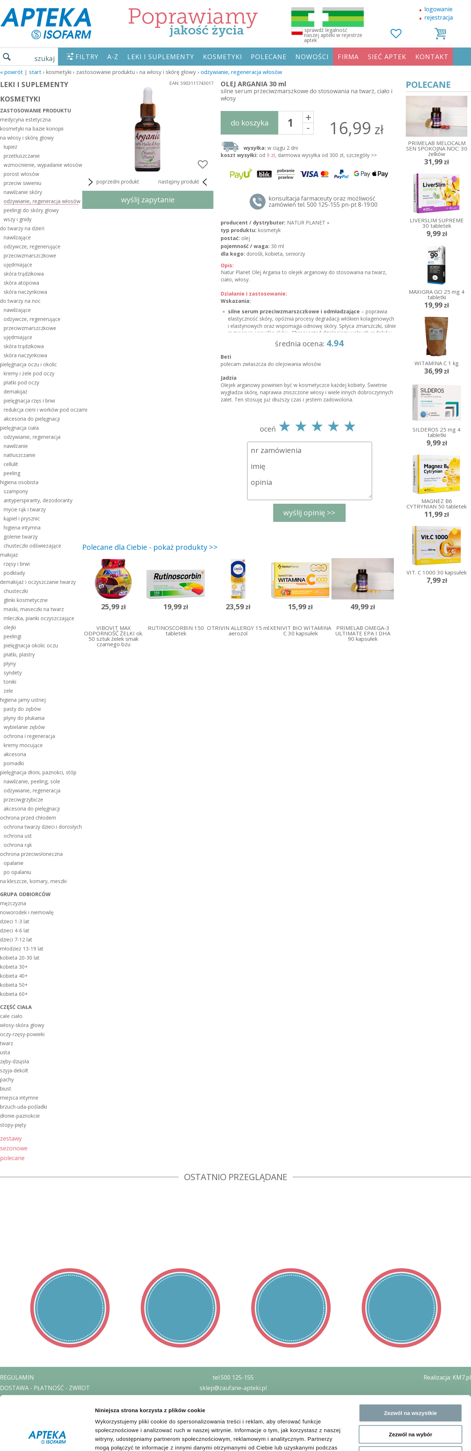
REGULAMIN (17, 1377)
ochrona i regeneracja (29, 736)
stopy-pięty (13, 1124)
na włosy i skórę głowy (27, 137)
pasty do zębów (22, 708)
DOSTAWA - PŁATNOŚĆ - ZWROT (45, 1388)
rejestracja (438, 17)
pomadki (14, 763)
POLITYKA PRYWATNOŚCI (35, 1398)
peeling (12, 473)
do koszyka (249, 123)
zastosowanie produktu (35, 110)
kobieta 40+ (14, 975)
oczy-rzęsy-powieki (22, 1034)
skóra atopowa (21, 282)
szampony (16, 491)
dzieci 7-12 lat (16, 939)
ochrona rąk (18, 844)
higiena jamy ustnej (23, 699)
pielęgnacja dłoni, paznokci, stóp (38, 772)
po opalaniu (17, 872)
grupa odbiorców (25, 894)
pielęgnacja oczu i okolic (28, 364)
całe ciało (11, 1016)
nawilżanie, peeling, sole (32, 781)
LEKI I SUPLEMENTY (160, 56)
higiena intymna (22, 527)
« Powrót (11, 71)
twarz (6, 1043)
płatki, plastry (19, 654)
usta (5, 1052)
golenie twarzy (21, 536)
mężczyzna (13, 903)
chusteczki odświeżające (32, 545)
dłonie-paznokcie (20, 1115)
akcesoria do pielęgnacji (32, 418)
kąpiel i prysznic (22, 518)
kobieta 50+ (14, 984)
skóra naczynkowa (25, 291)
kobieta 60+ (14, 993)
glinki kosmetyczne (26, 600)
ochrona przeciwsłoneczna (31, 853)
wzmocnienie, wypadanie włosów (41, 164)
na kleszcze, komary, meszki (33, 881)
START (35, 71)
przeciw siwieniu (22, 183)
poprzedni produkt (112, 182)
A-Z (112, 56)
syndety (13, 672)
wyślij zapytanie (148, 200)
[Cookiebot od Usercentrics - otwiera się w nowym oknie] (47, 1223)
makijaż (9, 554)
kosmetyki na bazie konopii (31, 128)
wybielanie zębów (24, 727)
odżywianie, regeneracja (32, 436)
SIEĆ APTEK (387, 56)
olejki (10, 627)
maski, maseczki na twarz (34, 609)
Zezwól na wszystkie (410, 1149)
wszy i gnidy (18, 219)
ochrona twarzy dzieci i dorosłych (41, 826)
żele (8, 690)
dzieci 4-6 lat (14, 930)
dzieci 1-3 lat (14, 921)
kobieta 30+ (14, 966)
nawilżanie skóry (23, 192)
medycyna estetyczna (25, 119)
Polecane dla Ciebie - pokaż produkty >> (150, 547)
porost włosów (21, 173)
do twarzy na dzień (22, 228)
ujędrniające (18, 264)
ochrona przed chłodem (28, 817)
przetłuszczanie (22, 155)
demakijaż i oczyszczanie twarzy (38, 581)
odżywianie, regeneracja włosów (241, 71)
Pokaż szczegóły (386, 1223)
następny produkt (184, 182)
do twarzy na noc (20, 300)
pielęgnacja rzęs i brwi (29, 400)
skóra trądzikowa (24, 273)
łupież (10, 146)
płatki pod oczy (21, 382)
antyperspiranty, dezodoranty (38, 500)
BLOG (8, 1430)
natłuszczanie (20, 455)
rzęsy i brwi (17, 563)
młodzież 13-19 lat (21, 948)
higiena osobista (19, 482)
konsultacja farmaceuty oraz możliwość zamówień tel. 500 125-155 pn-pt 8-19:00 (323, 201)
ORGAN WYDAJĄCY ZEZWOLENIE (44, 1419)
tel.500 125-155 (233, 1377)
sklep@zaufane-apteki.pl (233, 1388)
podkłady (14, 572)
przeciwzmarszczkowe (30, 255)
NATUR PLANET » (308, 222)
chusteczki (16, 591)
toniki (10, 681)
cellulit (11, 464)
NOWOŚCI (312, 56)
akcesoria (15, 754)
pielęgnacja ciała (19, 427)
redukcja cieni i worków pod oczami (41, 409)
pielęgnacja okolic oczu (31, 645)
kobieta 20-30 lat (19, 957)
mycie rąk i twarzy (25, 509)
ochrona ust (18, 835)
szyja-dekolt (14, 1070)
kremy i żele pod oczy (29, 373)
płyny (10, 663)
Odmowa (410, 1191)
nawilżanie (16, 445)
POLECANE (269, 56)
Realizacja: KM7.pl (447, 1377)
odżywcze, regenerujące (32, 246)
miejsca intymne (19, 1097)
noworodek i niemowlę (27, 912)
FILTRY (87, 56)
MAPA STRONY (20, 1440)
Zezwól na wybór (410, 1170)
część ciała (16, 1006)
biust (5, 1088)
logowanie (438, 9)
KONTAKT (432, 56)
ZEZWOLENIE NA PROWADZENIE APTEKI (55, 1409)
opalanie (14, 863)
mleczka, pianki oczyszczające (39, 618)
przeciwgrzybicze (23, 799)
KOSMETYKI (222, 56)
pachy (7, 1079)
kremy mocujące (23, 745)
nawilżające (17, 237)
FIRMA (348, 56)
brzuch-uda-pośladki (23, 1106)
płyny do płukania (24, 717)
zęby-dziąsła (14, 1061)
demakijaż (16, 391)
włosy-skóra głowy (22, 1025)
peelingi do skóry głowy (31, 210)
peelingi (12, 636)
